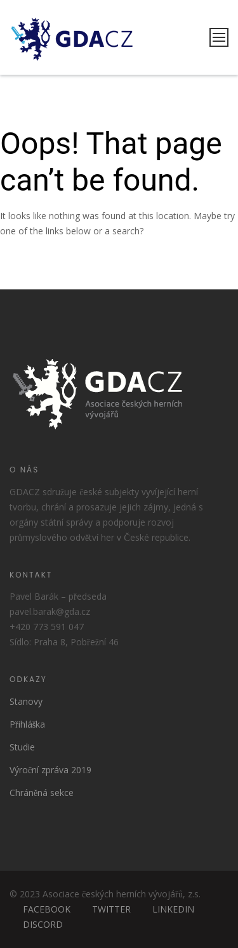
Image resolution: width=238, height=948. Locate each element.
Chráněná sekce (42, 793)
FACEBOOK (46, 909)
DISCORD (43, 924)
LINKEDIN (173, 909)
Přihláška (27, 724)
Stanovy (26, 701)
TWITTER (111, 909)
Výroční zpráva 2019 (50, 770)
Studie (22, 747)
